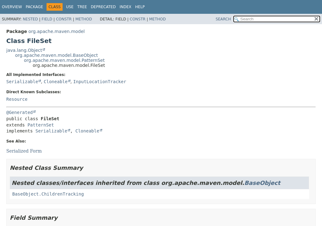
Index (125, 7)
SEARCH (223, 19)
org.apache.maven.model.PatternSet (64, 60)
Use (70, 7)
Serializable (22, 81)
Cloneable (56, 81)
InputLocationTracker (99, 81)
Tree (82, 7)
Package (34, 7)
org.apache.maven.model (56, 31)
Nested (30, 19)
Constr (64, 19)
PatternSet (40, 124)
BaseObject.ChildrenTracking (48, 193)
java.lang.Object (24, 50)
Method (83, 19)
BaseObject (262, 183)
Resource (16, 99)
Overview (12, 7)
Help (140, 7)
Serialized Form (24, 150)
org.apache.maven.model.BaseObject (56, 55)
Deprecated (103, 7)
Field (47, 19)
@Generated (19, 112)
